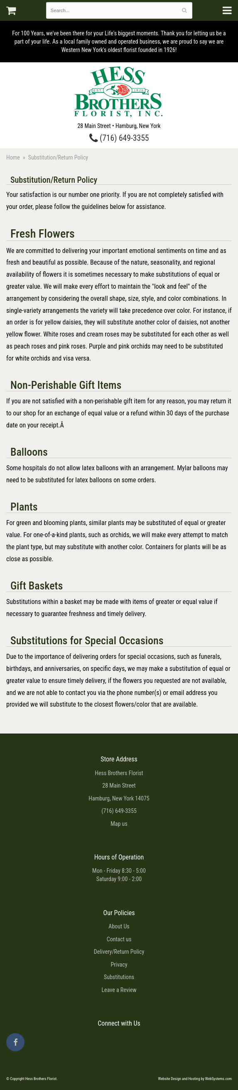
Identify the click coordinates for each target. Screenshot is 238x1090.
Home (13, 157)
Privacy (118, 964)
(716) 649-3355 (119, 138)
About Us (118, 926)
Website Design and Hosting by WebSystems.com (195, 1079)
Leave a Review (118, 990)
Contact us (119, 939)
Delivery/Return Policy (119, 951)
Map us (119, 823)
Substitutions (119, 977)
